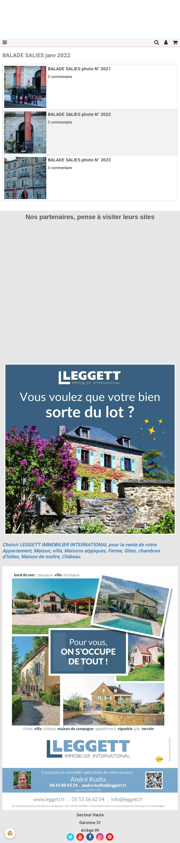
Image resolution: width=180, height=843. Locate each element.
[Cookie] (10, 833)
